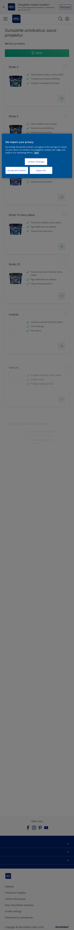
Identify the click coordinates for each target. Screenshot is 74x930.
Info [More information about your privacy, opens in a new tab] (36, 152)
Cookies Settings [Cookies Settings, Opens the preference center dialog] (36, 161)
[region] (37, 156)
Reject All (41, 170)
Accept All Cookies (17, 170)
